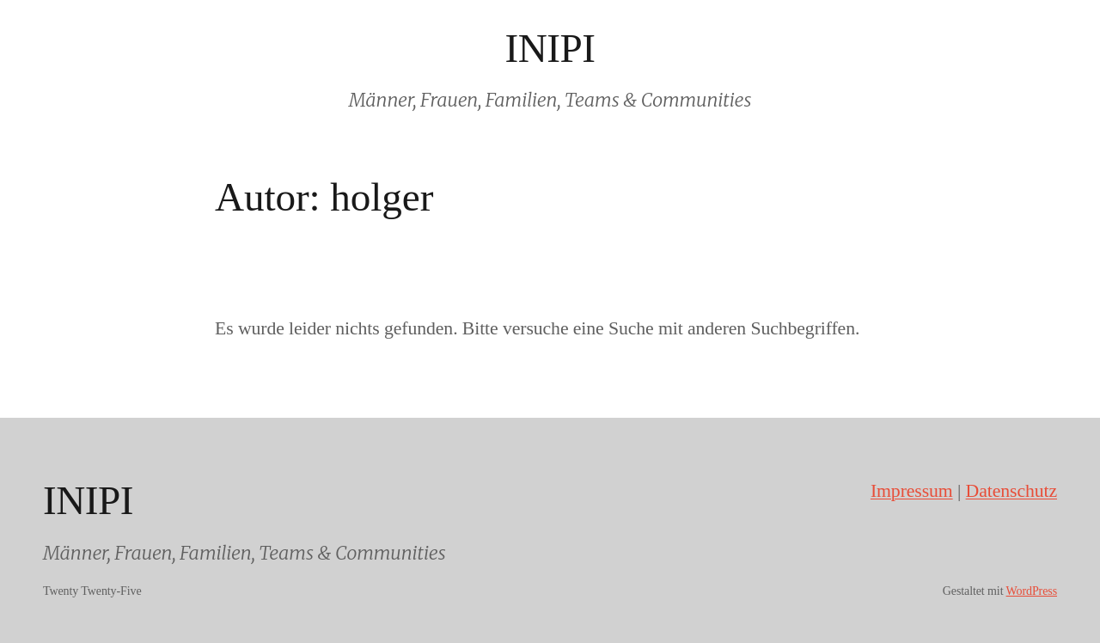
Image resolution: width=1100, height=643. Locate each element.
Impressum (912, 491)
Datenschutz (1011, 491)
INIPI (550, 48)
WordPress (1031, 591)
